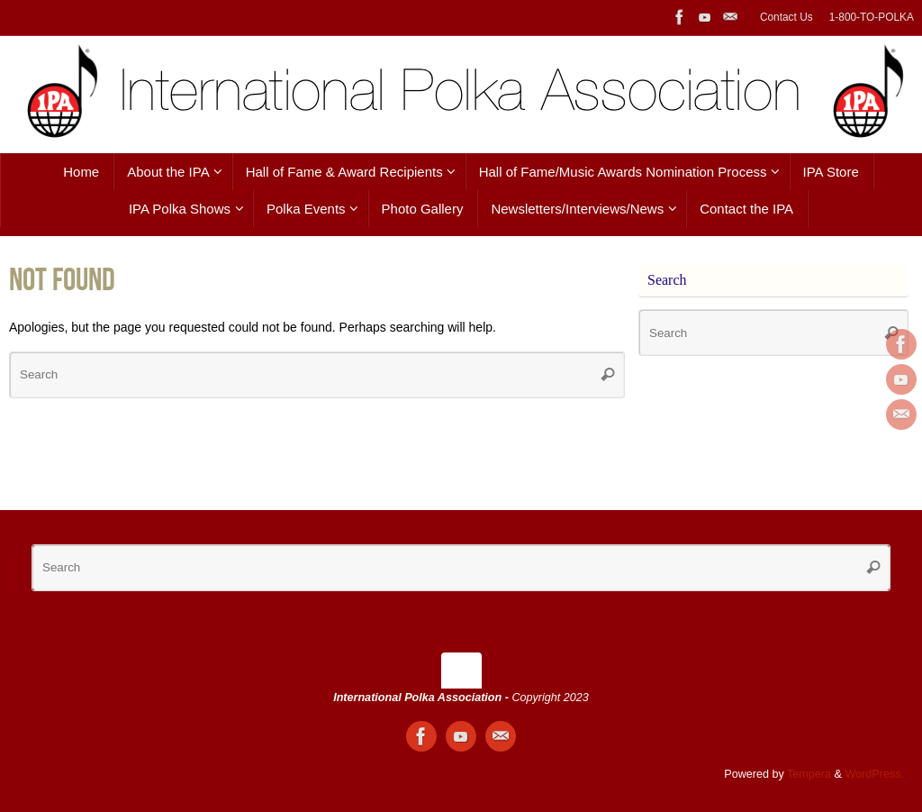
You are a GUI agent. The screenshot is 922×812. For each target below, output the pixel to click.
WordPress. (874, 774)
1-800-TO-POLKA (871, 17)
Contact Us (786, 17)
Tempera (809, 774)
